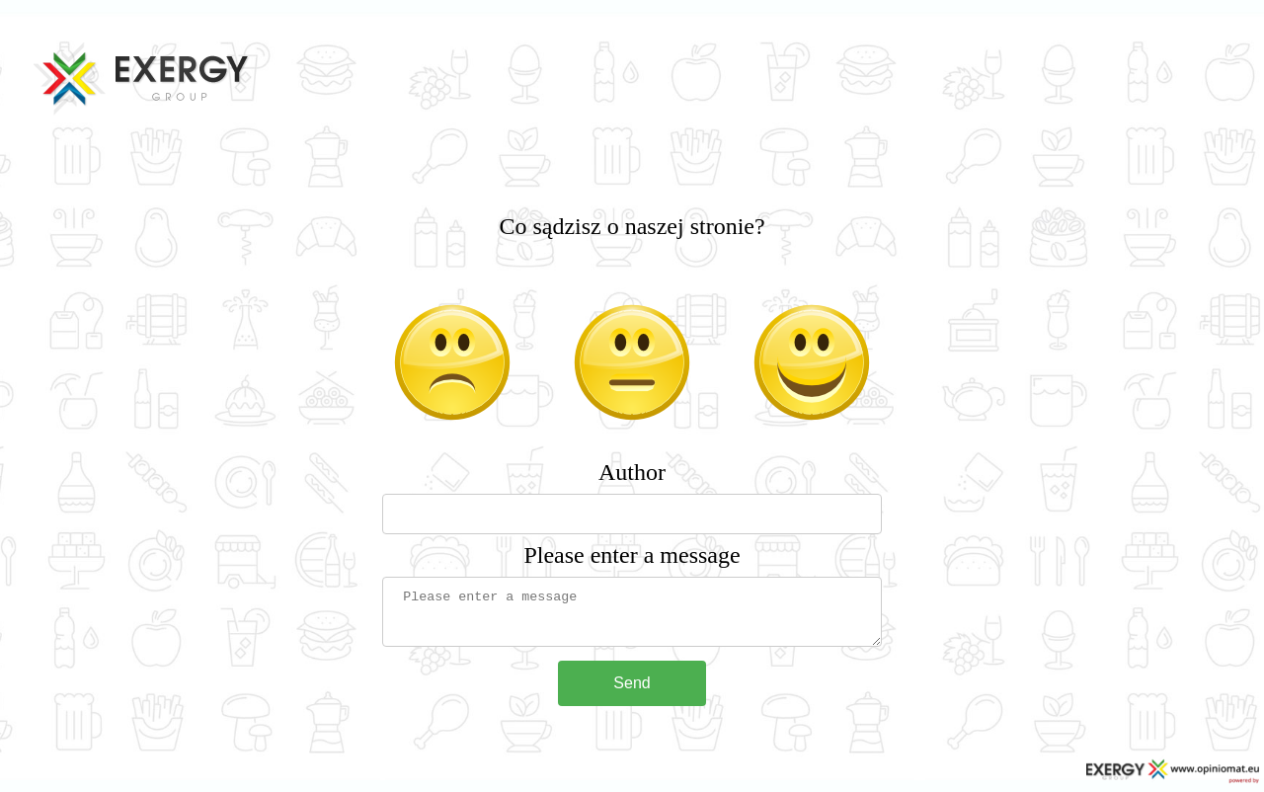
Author (632, 472)
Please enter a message (631, 555)
